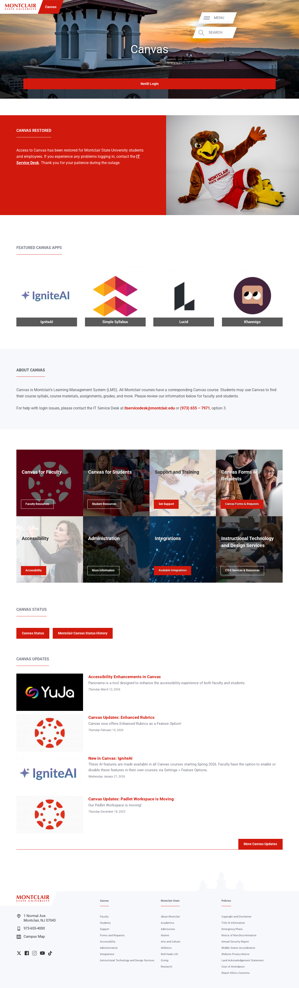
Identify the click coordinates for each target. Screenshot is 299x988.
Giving (164, 960)
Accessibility (34, 570)
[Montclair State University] (20, 7)
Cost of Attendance (233, 966)
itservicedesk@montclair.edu (149, 408)
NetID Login (150, 84)
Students (105, 922)
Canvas (50, 7)
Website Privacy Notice (235, 954)
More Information (103, 570)
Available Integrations (173, 570)
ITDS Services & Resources (242, 570)
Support (104, 929)
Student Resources (104, 504)
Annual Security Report (235, 941)
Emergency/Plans (232, 929)
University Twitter (19, 953)
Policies (226, 900)
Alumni (165, 935)
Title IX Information (233, 922)
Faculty (104, 916)
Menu (285, 18)
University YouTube (42, 953)
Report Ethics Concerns (235, 973)
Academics (167, 922)
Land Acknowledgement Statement (242, 960)
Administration (109, 948)
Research (166, 966)
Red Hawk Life (169, 954)
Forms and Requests (112, 935)
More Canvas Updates (260, 844)
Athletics (166, 948)
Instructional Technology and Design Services (127, 960)
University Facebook (26, 953)
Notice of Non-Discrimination (238, 935)
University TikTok (50, 953)
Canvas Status (33, 633)
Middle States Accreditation (238, 948)
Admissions (168, 929)
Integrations (107, 954)
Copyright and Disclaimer (236, 916)
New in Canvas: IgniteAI (110, 758)
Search (282, 33)
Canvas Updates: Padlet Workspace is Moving (131, 799)
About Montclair (170, 916)
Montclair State (170, 900)
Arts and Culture (170, 941)
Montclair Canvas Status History (82, 633)
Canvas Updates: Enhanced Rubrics (121, 717)
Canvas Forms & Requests (242, 504)
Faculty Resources (37, 504)
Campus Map (31, 937)
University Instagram (34, 953)
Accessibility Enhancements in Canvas (124, 676)
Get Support (166, 504)
